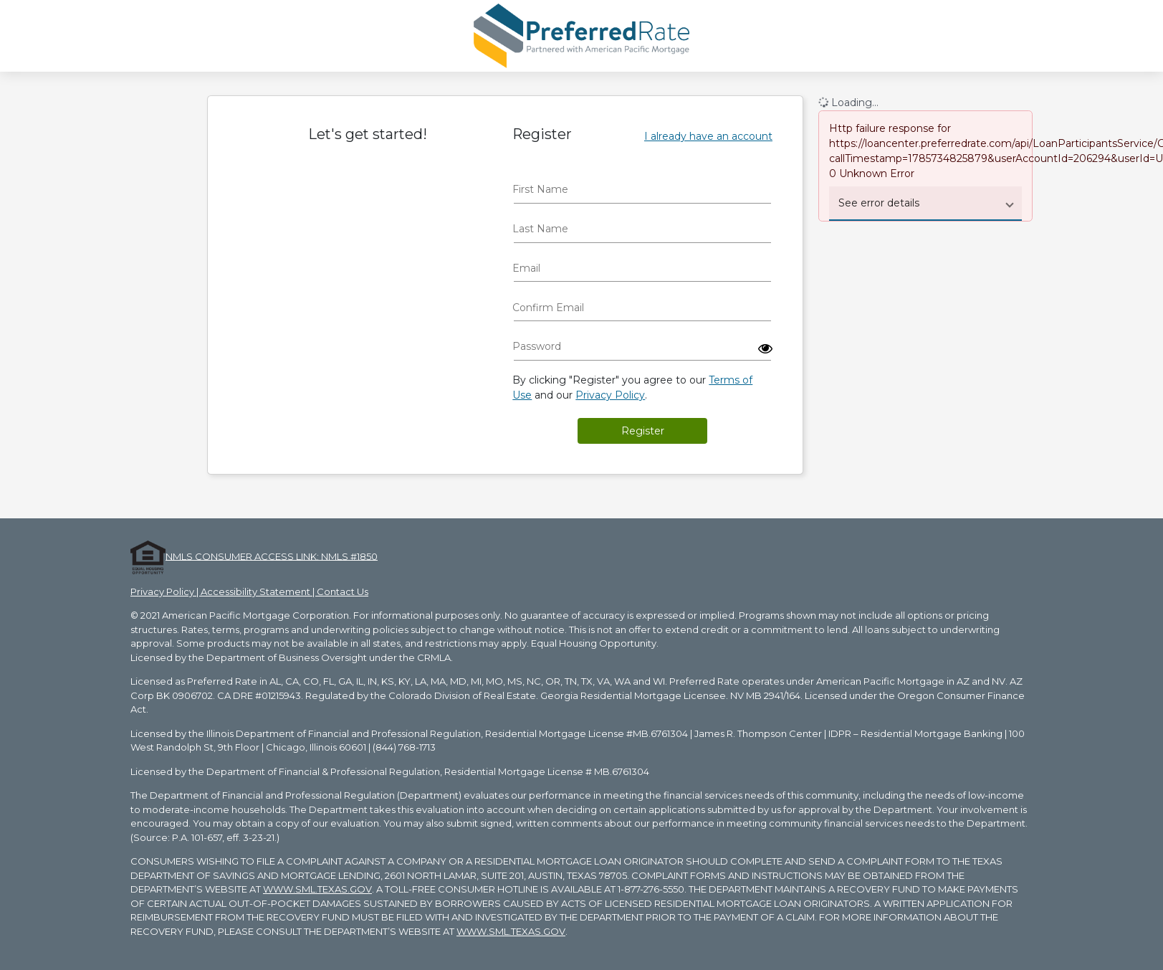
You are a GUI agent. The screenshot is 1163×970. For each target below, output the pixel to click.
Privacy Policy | (165, 591)
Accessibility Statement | (259, 591)
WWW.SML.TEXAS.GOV (317, 889)
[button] (765, 348)
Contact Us (342, 591)
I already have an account (708, 136)
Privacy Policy (610, 395)
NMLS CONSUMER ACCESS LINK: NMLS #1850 (272, 555)
